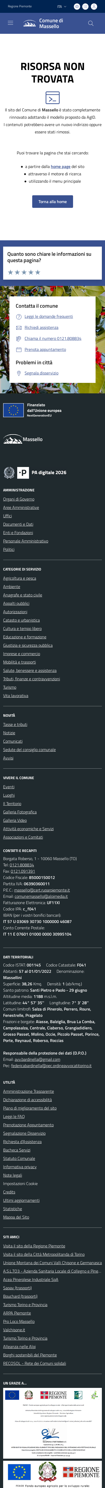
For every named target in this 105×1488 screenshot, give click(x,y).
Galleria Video (15, 820)
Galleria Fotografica (20, 812)
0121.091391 (23, 871)
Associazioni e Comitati (23, 837)
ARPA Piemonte (17, 1313)
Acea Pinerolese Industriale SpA (30, 1279)
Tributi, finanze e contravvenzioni (31, 679)
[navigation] (10, 23)
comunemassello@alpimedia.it (41, 896)
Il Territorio (12, 803)
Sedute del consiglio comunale (29, 749)
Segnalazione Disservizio (24, 1133)
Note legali (12, 1175)
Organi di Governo (18, 499)
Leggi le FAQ (14, 1116)
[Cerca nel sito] (91, 23)
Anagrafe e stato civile (22, 595)
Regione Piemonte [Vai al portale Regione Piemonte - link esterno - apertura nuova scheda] (20, 6)
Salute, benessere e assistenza (30, 670)
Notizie (9, 733)
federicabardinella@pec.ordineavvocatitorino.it (51, 1065)
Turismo (9, 687)
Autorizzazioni (15, 612)
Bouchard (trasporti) (20, 1296)
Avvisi (8, 758)
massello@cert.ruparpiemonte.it (42, 890)
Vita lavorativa (15, 695)
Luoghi (9, 795)
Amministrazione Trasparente (28, 1091)
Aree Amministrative (21, 507)
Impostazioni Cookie (20, 1183)
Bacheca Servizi (16, 1150)
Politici (8, 549)
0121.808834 (22, 865)
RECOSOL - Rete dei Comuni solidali (34, 1363)
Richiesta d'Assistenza (22, 1141)
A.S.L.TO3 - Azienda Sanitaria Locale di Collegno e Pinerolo (54, 1271)
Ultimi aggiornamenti (21, 1200)
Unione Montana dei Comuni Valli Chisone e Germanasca (52, 1262)
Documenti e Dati (18, 524)
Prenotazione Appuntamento (28, 1125)
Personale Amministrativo (25, 541)
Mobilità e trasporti (19, 662)
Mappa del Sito (16, 1217)
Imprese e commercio (21, 653)
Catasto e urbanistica (21, 620)
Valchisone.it (14, 1330)
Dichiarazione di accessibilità (27, 1099)
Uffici (7, 516)
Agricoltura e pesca (19, 578)
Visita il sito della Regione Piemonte (34, 1246)
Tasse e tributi (15, 724)
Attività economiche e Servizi (28, 829)
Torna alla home (52, 201)
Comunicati (13, 741)
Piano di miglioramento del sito (30, 1108)
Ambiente (11, 586)
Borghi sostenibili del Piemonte (30, 1355)
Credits (9, 1192)
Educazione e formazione (24, 637)
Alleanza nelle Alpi (19, 1346)
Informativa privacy (20, 1167)
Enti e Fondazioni (18, 532)
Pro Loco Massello (19, 1321)
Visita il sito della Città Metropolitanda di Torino (44, 1254)
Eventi (8, 787)
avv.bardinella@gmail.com (37, 1059)
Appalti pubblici (16, 603)
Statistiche (12, 1208)
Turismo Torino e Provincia (25, 1304)
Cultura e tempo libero (22, 628)
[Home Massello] (50, 23)
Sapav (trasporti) (17, 1288)
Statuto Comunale (19, 1158)
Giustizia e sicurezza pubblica (28, 645)
